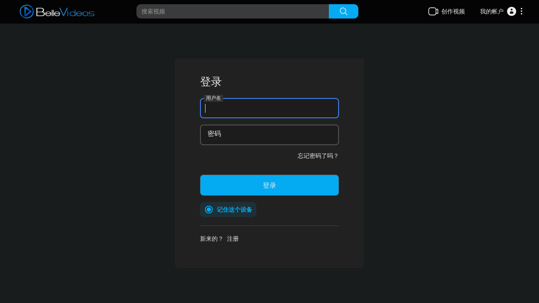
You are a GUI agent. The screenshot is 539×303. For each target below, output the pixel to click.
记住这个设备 (234, 209)
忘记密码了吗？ (318, 155)
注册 (233, 238)
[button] (501, 11)
